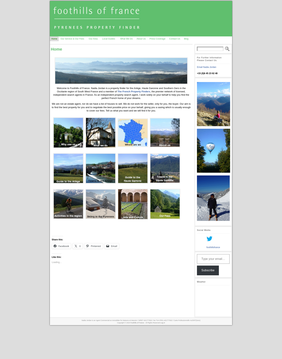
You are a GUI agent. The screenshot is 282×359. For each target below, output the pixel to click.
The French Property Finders (133, 91)
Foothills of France (137, 323)
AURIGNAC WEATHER (213, 301)
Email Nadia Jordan (206, 67)
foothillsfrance (213, 247)
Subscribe (207, 270)
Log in (163, 323)
